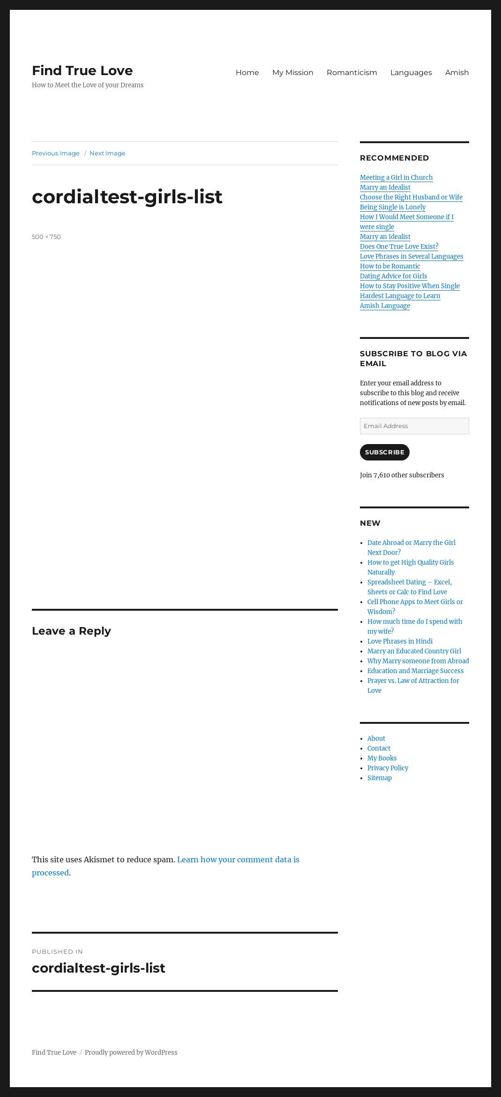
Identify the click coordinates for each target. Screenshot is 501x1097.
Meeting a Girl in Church (396, 178)
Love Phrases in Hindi (400, 641)
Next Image (108, 153)
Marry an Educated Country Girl (414, 651)
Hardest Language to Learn (400, 296)
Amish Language (385, 306)
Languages (411, 72)
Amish (457, 72)
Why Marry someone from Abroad (418, 661)
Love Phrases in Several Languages (412, 257)
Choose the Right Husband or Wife (411, 197)
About (376, 739)
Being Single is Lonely (393, 207)
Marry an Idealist (385, 188)
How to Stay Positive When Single (410, 286)
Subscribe (384, 452)
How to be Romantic (390, 266)
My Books (382, 758)
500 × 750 (46, 236)
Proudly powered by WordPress (131, 1053)
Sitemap (379, 778)
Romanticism (352, 72)
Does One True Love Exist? (399, 247)
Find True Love (82, 70)
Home (247, 72)
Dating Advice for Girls (393, 276)
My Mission (293, 72)
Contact (378, 748)
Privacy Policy (387, 768)
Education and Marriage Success (415, 671)
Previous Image (56, 153)
